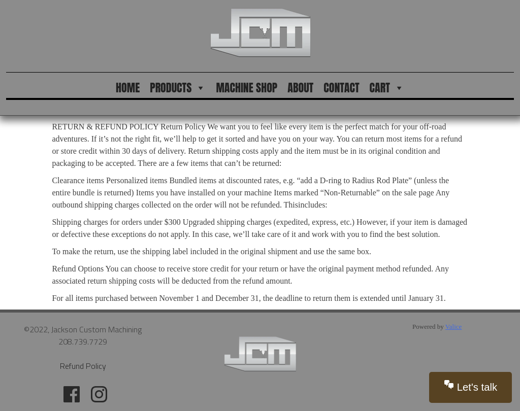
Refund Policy (83, 366)
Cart (387, 88)
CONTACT (341, 87)
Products (178, 88)
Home (128, 87)
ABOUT (300, 87)
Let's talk (470, 386)
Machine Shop (246, 87)
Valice (453, 326)
